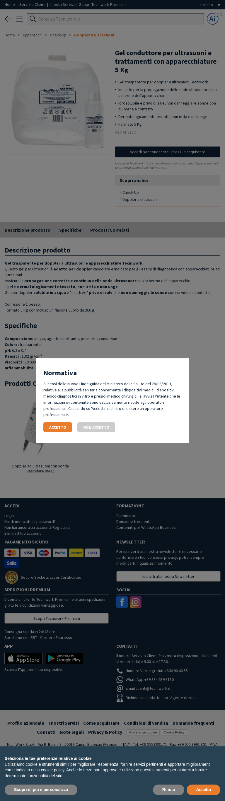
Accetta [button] (203, 789)
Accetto (57, 427)
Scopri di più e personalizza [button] (41, 789)
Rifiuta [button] (168, 789)
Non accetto (96, 427)
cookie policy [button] (52, 770)
